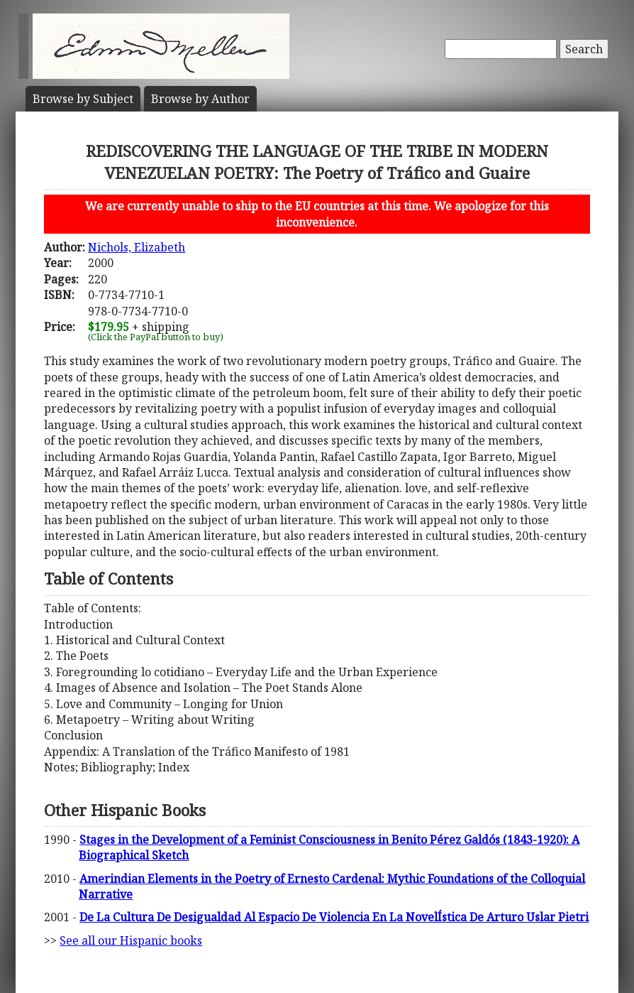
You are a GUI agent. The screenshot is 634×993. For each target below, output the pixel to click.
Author (200, 98)
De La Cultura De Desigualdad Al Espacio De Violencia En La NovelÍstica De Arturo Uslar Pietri (334, 917)
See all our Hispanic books (131, 940)
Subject (83, 98)
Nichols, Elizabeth (136, 247)
